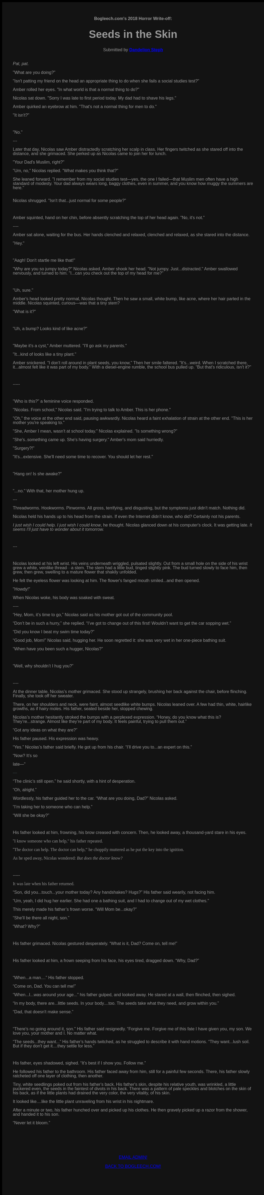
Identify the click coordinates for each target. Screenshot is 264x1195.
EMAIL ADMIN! (133, 1157)
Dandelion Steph (146, 50)
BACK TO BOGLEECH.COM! (133, 1166)
